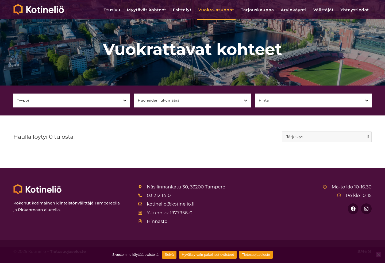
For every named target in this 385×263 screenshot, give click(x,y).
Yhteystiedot (354, 9)
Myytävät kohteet (146, 9)
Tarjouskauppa (257, 9)
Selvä (169, 255)
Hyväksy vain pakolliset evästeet (208, 255)
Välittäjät (323, 9)
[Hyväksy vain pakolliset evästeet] (378, 254)
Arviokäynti (294, 9)
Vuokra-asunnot (216, 9)
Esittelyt (182, 9)
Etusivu (111, 9)
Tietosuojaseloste (256, 255)
